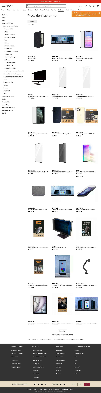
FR (80, 384)
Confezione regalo (60, 353)
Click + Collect (14, 357)
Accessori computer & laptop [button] (62, 339)
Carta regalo (59, 350)
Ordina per (32, 21)
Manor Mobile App (37, 360)
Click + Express (15, 360)
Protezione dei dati (47, 389)
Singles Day (35, 370)
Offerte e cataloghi (37, 350)
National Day (35, 377)
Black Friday (35, 373)
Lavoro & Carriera (78, 353)
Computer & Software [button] (46, 339)
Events (76, 360)
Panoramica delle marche (66, 389)
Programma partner (16, 367)
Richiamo (58, 367)
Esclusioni (58, 370)
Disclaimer (56, 389)
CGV (40, 389)
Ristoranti (76, 367)
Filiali (75, 357)
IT (81, 6)
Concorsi (58, 373)
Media (76, 373)
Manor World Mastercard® (39, 357)
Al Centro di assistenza (19, 384)
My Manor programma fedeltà (39, 353)
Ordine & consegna (16, 350)
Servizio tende (59, 357)
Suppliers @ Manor (16, 363)
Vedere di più (62, 331)
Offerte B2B (59, 363)
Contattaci (29, 389)
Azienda (76, 350)
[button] (3, 9)
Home (28, 339)
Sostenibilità (77, 370)
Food (75, 363)
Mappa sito (35, 389)
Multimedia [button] (35, 339)
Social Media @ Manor (38, 367)
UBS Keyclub (35, 363)
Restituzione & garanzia (17, 353)
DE (73, 384)
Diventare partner (60, 360)
